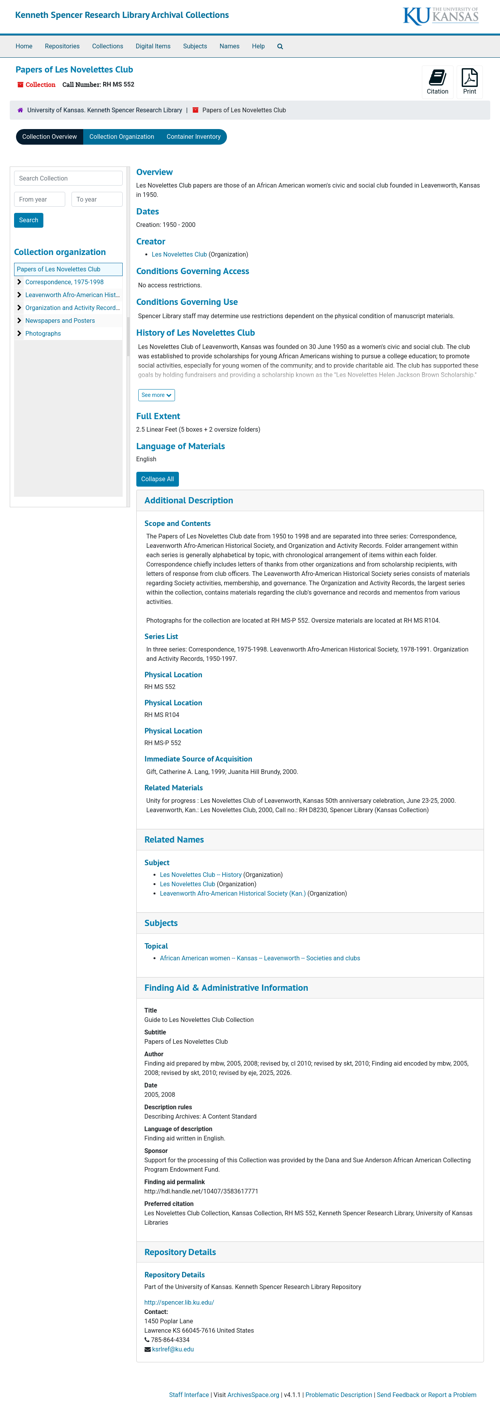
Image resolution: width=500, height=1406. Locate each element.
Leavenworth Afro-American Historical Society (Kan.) (233, 893)
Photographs (43, 333)
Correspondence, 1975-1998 (64, 282)
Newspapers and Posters (60, 320)
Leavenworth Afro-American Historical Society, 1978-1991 (105, 295)
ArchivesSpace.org (253, 1395)
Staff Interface (189, 1395)
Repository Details (180, 1252)
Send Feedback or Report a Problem (427, 1395)
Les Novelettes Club (179, 254)
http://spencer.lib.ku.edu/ (179, 1302)
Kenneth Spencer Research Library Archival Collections (122, 15)
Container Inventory (194, 136)
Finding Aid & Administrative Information (226, 987)
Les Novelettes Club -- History (201, 874)
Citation (437, 81)
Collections (107, 46)
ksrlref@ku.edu (173, 1349)
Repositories (62, 46)
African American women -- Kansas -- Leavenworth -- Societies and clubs (260, 958)
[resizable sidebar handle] (128, 337)
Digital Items (153, 46)
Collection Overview (49, 136)
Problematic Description (338, 1395)
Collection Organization (121, 136)
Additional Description (189, 500)
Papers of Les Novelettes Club (58, 269)
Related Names (174, 839)
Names (229, 46)
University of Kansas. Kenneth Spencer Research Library (104, 110)
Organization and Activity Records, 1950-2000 (88, 308)
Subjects (195, 46)
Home (24, 46)
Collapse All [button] (157, 479)
